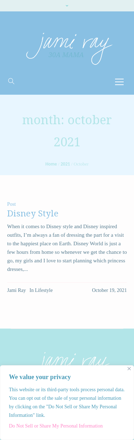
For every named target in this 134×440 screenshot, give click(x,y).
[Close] (129, 368)
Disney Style (33, 214)
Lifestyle (44, 290)
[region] (67, 402)
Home (51, 164)
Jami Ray (16, 290)
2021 (65, 164)
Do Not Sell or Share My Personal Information (56, 426)
